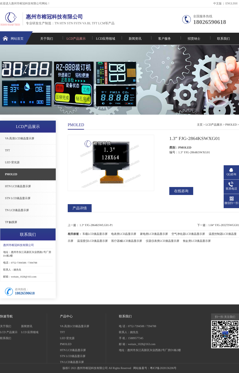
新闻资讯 (135, 38)
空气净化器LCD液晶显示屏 (188, 233)
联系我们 (223, 38)
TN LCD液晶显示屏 (17, 210)
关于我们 (46, 38)
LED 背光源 (12, 162)
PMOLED (11, 174)
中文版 (217, 3)
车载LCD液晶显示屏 (95, 233)
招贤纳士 (194, 38)
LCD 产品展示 (9, 332)
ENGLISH (231, 3)
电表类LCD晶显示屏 (123, 233)
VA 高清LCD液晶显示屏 (19, 138)
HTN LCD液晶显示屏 (18, 186)
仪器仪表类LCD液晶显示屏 (162, 240)
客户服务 (164, 38)
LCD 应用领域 (30, 332)
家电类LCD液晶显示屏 (154, 233)
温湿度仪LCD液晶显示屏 (92, 240)
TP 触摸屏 (11, 222)
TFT (7, 150)
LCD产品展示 (76, 38)
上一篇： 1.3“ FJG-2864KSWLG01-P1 (90, 225)
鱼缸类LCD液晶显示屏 (197, 240)
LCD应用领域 (105, 38)
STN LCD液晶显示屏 (17, 198)
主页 (200, 124)
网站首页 (17, 38)
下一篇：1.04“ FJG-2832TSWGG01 (218, 225)
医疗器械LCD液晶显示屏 (126, 240)
